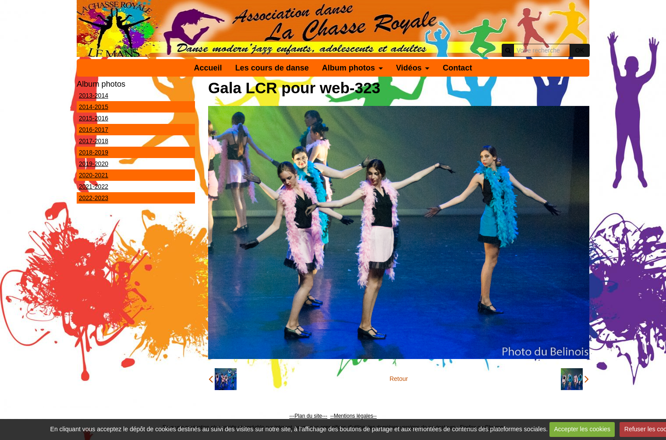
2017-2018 (93, 140)
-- (332, 416)
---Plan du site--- (308, 416)
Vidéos (409, 67)
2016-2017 (93, 129)
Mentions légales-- (355, 416)
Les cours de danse (272, 67)
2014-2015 (93, 106)
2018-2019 (93, 152)
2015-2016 (93, 118)
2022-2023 (93, 197)
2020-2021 (93, 175)
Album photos (348, 67)
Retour (399, 378)
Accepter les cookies (582, 429)
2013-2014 (93, 95)
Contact (457, 67)
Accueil (208, 67)
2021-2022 (93, 186)
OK (579, 50)
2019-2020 (93, 163)
